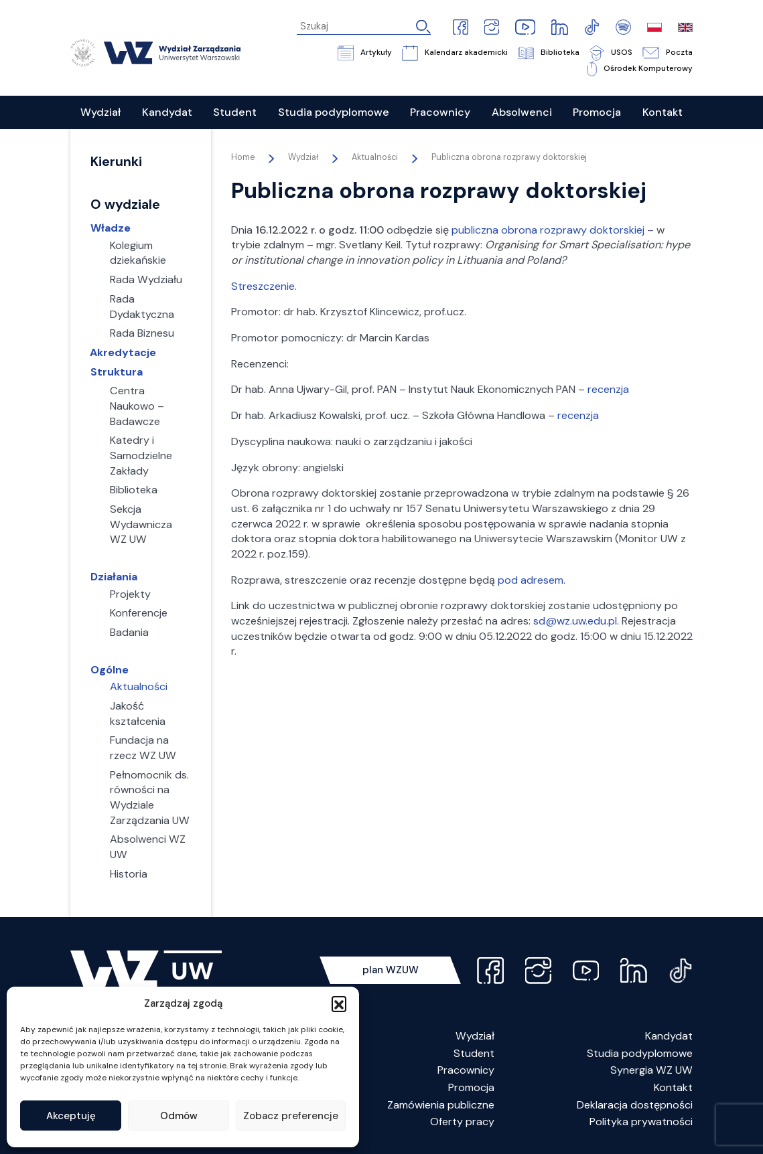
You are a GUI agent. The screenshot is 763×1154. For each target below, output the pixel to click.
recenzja (608, 389)
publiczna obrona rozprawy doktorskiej (548, 230)
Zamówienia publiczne (440, 1105)
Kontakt (673, 1087)
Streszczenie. (264, 286)
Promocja (471, 1087)
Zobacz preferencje (290, 1116)
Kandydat (669, 1036)
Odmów (179, 1116)
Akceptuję (71, 1116)
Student (474, 1053)
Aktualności (375, 157)
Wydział (475, 1036)
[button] (339, 1003)
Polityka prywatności (641, 1122)
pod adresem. (531, 580)
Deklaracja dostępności (635, 1105)
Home (243, 157)
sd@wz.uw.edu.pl (575, 621)
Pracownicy (465, 1070)
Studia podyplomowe (640, 1053)
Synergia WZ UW (651, 1070)
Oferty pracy (462, 1122)
